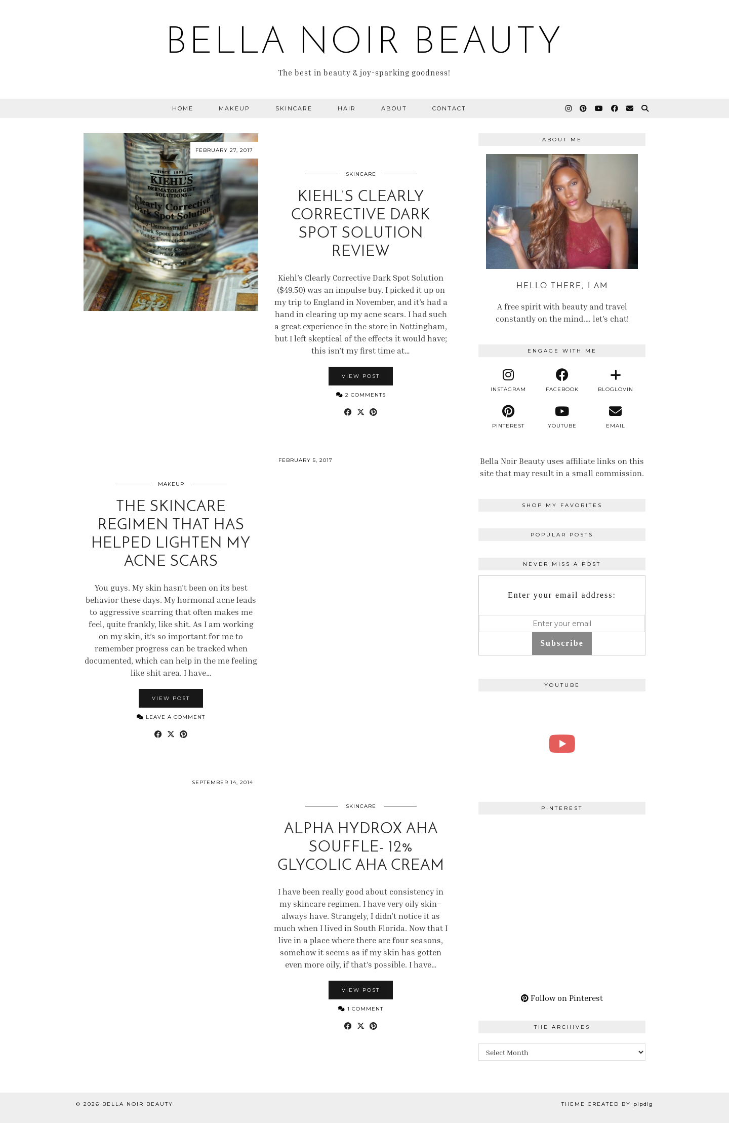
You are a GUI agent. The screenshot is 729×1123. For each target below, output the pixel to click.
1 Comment (360, 1008)
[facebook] (562, 380)
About (394, 108)
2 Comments (361, 395)
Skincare (293, 108)
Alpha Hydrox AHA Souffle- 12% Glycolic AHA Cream (360, 848)
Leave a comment (171, 717)
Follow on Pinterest (562, 998)
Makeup (234, 108)
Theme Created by (607, 1104)
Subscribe (562, 643)
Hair (347, 108)
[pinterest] (509, 417)
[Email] (630, 108)
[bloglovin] (615, 380)
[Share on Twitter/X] (360, 412)
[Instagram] (569, 108)
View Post (361, 376)
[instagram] (509, 380)
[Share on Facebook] (348, 412)
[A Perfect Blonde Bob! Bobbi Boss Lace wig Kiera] (561, 743)
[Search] (645, 108)
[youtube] (562, 417)
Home (182, 108)
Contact (449, 108)
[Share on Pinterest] (373, 412)
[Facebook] (615, 108)
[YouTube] (599, 108)
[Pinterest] (584, 108)
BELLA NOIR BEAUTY (364, 43)
